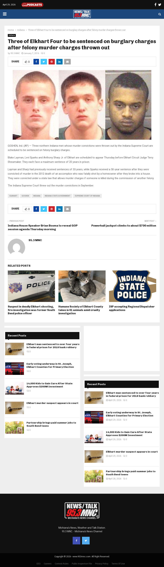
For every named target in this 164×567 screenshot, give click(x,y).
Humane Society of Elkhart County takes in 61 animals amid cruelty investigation (80, 310)
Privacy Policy (101, 563)
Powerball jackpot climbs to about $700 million (123, 225)
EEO (39, 563)
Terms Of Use (118, 563)
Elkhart (13, 196)
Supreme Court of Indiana (87, 196)
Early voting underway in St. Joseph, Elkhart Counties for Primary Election (50, 365)
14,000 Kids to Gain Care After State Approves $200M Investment (49, 385)
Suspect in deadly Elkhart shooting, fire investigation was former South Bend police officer (31, 310)
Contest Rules (61, 563)
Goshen (25, 196)
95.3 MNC (15, 53)
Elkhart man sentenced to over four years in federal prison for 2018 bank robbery (53, 346)
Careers (47, 563)
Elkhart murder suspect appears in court (52, 403)
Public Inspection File (82, 563)
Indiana (12, 35)
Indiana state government (57, 196)
